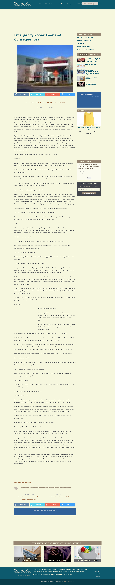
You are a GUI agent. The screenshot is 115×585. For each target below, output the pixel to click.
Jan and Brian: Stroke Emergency (91, 77)
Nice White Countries (83, 46)
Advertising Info (96, 573)
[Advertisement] (57, 21)
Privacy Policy (26, 575)
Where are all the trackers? (85, 50)
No (83, 165)
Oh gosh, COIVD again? (84, 40)
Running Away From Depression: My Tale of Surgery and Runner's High (29, 496)
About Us (56, 4)
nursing (51, 487)
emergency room (24, 487)
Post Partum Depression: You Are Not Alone (60, 495)
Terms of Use (20, 575)
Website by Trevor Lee (69, 581)
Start (37, 4)
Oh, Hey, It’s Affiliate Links (85, 37)
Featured (94, 54)
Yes (83, 162)
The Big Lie (80, 43)
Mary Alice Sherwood (65, 487)
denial (46, 487)
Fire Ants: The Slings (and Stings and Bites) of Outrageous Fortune (92, 59)
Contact (98, 576)
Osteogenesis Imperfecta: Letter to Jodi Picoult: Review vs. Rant (92, 72)
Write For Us (97, 571)
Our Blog (65, 4)
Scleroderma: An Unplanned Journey (90, 83)
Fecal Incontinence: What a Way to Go (89, 119)
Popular (84, 54)
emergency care (34, 487)
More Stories (46, 4)
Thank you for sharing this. (90, 95)
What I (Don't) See (90, 64)
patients (57, 487)
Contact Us (75, 4)
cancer (41, 487)
